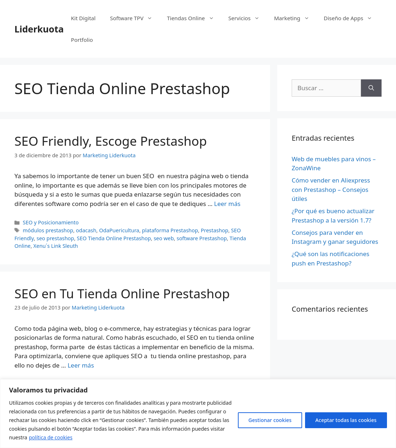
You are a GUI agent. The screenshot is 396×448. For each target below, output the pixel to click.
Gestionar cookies (270, 420)
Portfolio (82, 39)
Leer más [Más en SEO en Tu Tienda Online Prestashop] (81, 365)
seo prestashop (55, 238)
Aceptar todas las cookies (346, 420)
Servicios (248, 18)
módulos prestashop (48, 230)
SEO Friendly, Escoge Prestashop (110, 140)
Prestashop (214, 230)
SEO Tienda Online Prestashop (114, 238)
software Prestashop (202, 238)
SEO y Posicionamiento (51, 222)
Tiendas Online (194, 18)
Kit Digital (83, 18)
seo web (164, 238)
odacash (86, 230)
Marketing (295, 18)
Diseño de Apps (352, 18)
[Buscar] (371, 88)
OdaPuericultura (119, 230)
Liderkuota (39, 29)
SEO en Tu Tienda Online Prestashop (122, 293)
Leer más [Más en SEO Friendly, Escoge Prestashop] (227, 203)
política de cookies (51, 437)
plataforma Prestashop (170, 230)
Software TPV (135, 18)
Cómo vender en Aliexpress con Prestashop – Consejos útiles (331, 189)
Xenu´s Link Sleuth (55, 245)
